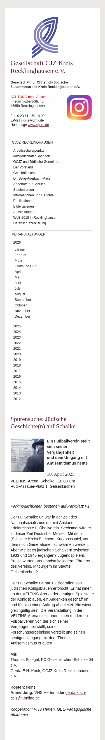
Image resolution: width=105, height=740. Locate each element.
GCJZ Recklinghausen (32, 142)
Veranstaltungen (29, 234)
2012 (17, 399)
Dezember (22, 316)
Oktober (21, 305)
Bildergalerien (23, 206)
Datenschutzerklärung (29, 223)
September (23, 300)
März (18, 261)
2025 (17, 326)
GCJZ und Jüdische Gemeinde (36, 162)
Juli (17, 289)
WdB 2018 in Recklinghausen (35, 218)
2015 (17, 382)
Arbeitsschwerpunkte (29, 151)
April (18, 272)
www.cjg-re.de (38, 125)
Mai (17, 277)
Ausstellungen (23, 212)
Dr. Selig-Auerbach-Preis (31, 178)
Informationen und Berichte (33, 195)
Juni (18, 283)
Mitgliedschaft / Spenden (31, 156)
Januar (20, 249)
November (22, 311)
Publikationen (23, 201)
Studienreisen (23, 190)
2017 (17, 371)
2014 (17, 388)
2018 (17, 365)
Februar (21, 255)
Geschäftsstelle (24, 173)
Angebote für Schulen (29, 184)
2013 (17, 393)
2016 (17, 377)
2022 (17, 343)
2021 (17, 349)
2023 (17, 337)
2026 (17, 242)
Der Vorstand (23, 167)
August (20, 294)
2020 (17, 354)
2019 (17, 360)
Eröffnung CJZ (25, 266)
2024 (17, 332)
